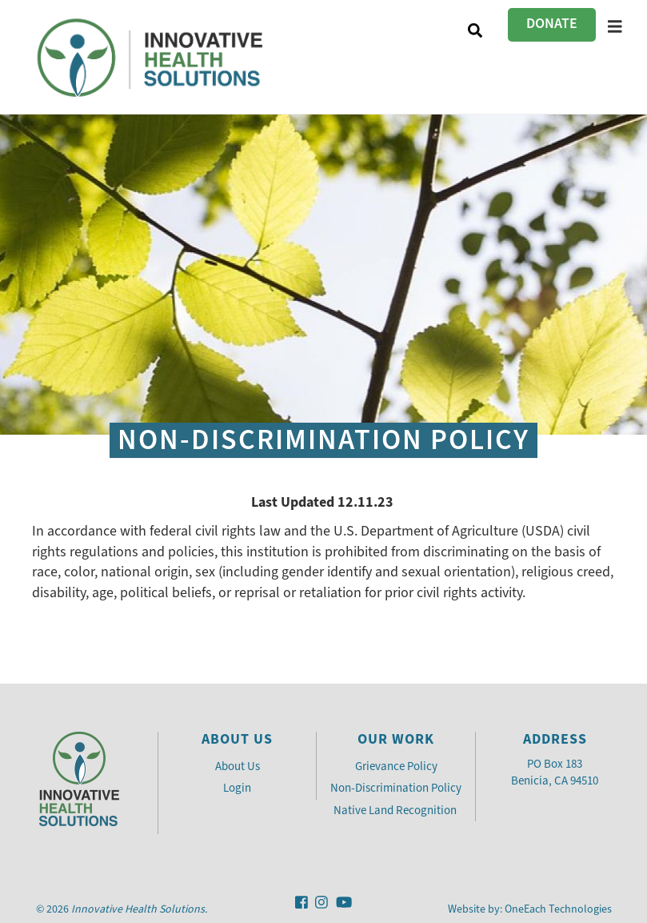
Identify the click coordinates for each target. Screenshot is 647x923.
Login (237, 788)
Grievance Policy (396, 766)
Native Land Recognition (396, 810)
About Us (237, 766)
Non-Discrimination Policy (395, 788)
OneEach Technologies (558, 909)
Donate (551, 23)
